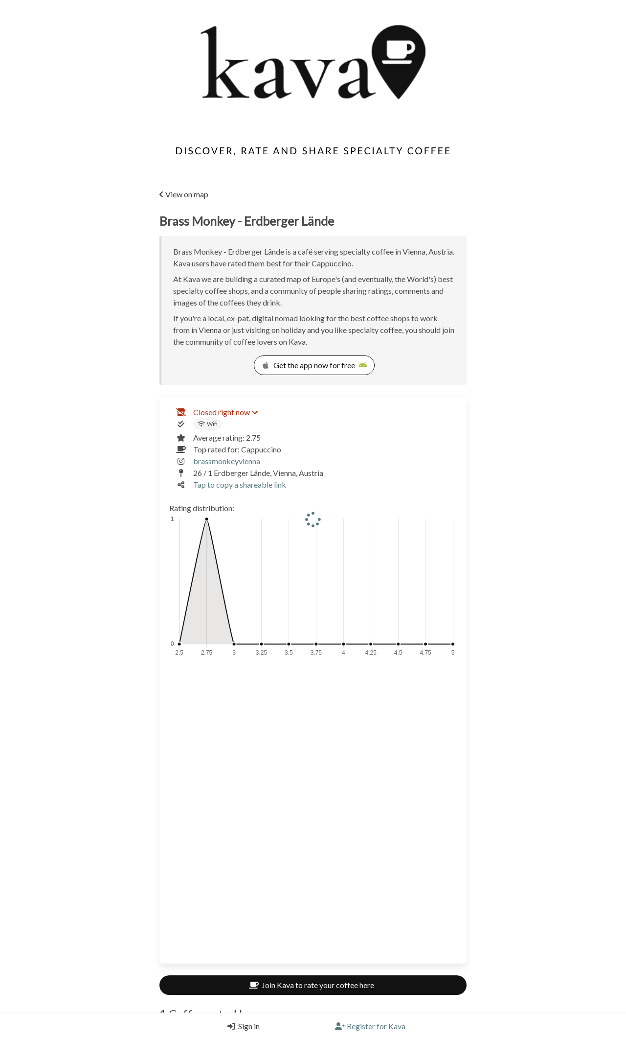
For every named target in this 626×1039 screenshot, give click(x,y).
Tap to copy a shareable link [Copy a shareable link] (239, 484)
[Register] (370, 1026)
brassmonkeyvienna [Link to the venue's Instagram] (226, 461)
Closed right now (225, 412)
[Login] (241, 1026)
